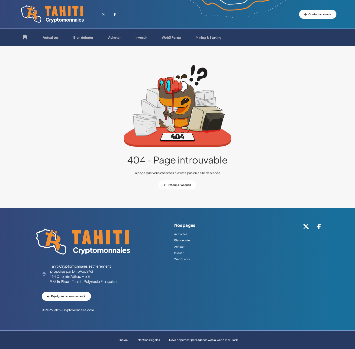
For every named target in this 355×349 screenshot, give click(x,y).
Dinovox (122, 340)
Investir (141, 37)
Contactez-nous (319, 14)
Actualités (50, 37)
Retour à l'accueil (179, 185)
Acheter (114, 37)
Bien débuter (83, 37)
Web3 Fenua (171, 37)
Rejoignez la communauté (68, 296)
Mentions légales (149, 340)
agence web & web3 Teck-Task (217, 340)
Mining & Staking (208, 37)
